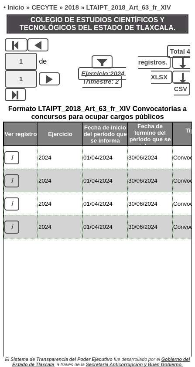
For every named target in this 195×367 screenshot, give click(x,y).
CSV (180, 82)
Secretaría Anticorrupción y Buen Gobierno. (134, 364)
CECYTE (44, 7)
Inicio (15, 7)
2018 (72, 7)
